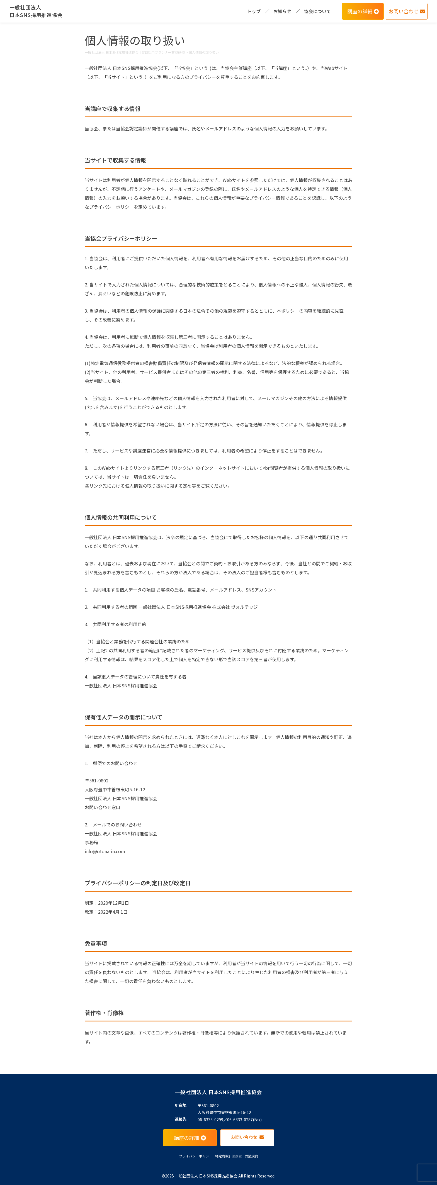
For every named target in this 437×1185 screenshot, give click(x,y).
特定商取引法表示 (228, 1156)
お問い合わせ (407, 11)
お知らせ (282, 11)
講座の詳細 (363, 11)
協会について (317, 11)
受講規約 (251, 1156)
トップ (254, 11)
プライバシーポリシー (195, 1156)
